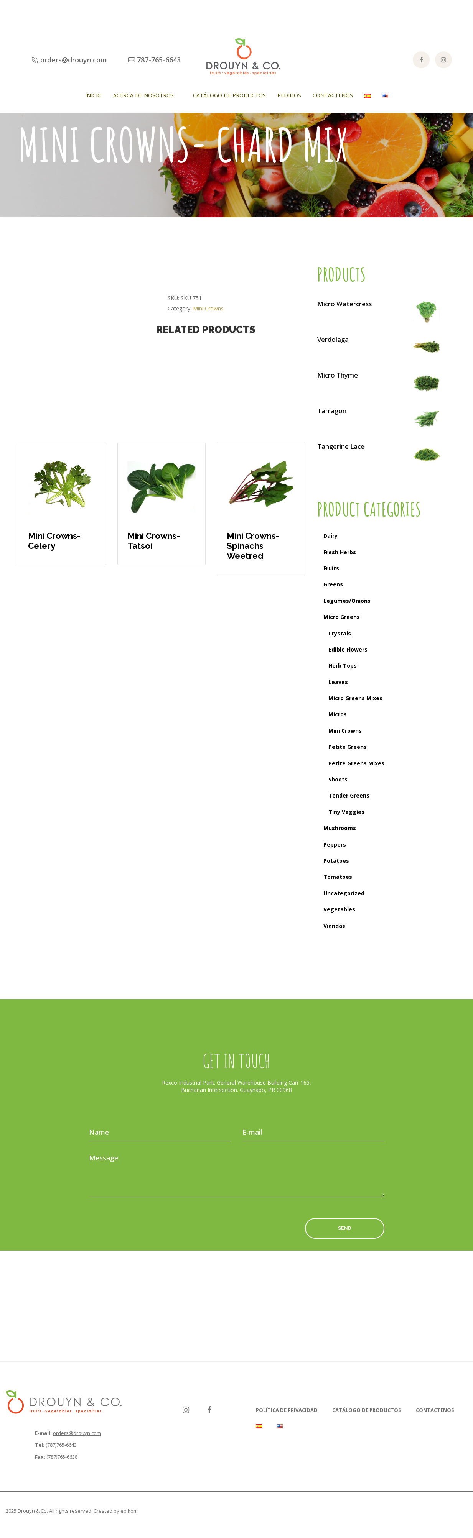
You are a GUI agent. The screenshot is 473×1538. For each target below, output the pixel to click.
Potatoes (336, 860)
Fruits (331, 568)
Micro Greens (341, 616)
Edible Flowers (348, 649)
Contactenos (333, 95)
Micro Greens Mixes (355, 698)
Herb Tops (342, 665)
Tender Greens (348, 795)
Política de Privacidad (287, 1410)
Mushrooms (339, 828)
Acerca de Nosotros (143, 95)
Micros (337, 714)
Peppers (334, 844)
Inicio (93, 95)
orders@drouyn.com (77, 1433)
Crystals (339, 633)
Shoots (338, 779)
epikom (129, 1510)
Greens (333, 584)
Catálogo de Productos (229, 95)
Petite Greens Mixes (356, 763)
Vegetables (339, 909)
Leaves (338, 682)
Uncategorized (343, 893)
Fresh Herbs (339, 552)
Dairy (330, 535)
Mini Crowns (208, 308)
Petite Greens (347, 746)
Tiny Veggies (346, 812)
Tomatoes (337, 876)
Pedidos (289, 95)
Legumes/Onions (347, 600)
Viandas (334, 925)
